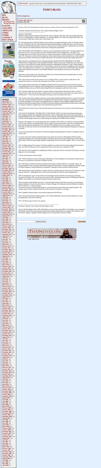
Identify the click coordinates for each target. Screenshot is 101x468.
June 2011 (5, 361)
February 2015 (6, 286)
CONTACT (7, 37)
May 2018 (5, 221)
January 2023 (6, 126)
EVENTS (6, 26)
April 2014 (5, 303)
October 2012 (6, 334)
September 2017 (7, 234)
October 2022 (6, 131)
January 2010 (6, 389)
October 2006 (6, 455)
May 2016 (5, 261)
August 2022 (6, 135)
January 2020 (6, 187)
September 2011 (7, 355)
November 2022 (7, 130)
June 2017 (5, 239)
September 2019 (7, 194)
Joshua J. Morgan (71, 239)
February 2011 (6, 367)
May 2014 (5, 302)
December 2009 (6, 391)
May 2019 (5, 200)
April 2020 (5, 182)
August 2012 (6, 337)
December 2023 (6, 108)
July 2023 (5, 116)
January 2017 (6, 248)
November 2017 (7, 231)
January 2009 (6, 409)
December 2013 (6, 310)
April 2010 (5, 384)
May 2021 (5, 160)
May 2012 (5, 342)
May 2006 (5, 463)
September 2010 (7, 376)
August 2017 (6, 236)
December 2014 (6, 290)
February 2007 (6, 448)
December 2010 (6, 371)
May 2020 (5, 180)
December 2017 (6, 229)
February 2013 (6, 327)
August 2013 (6, 317)
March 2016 (5, 264)
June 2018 (5, 219)
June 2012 (5, 340)
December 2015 (6, 269)
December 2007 (6, 431)
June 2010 (5, 381)
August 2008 (6, 418)
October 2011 (6, 354)
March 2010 (5, 386)
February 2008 (6, 428)
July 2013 (5, 318)
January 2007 (6, 450)
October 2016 (6, 253)
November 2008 (7, 413)
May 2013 (5, 322)
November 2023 (7, 109)
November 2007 (7, 433)
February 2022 (6, 145)
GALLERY (7, 28)
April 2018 (5, 222)
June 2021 (5, 158)
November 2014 (7, 291)
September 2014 (7, 295)
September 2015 (7, 275)
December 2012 (6, 330)
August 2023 (6, 114)
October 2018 (6, 212)
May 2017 (5, 241)
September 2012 (7, 335)
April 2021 (5, 162)
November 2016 (7, 251)
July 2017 (5, 237)
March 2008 (5, 426)
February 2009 (6, 408)
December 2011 (6, 350)
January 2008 (6, 430)
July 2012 (5, 339)
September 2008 (7, 416)
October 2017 (6, 232)
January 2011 (6, 369)
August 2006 (6, 458)
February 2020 (6, 185)
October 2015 (6, 273)
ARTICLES (7, 30)
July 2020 (5, 177)
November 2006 (7, 453)
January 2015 (6, 288)
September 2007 (7, 436)
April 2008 (5, 425)
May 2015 (5, 281)
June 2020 (5, 178)
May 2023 (5, 119)
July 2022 (5, 136)
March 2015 (5, 285)
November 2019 (7, 190)
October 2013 (6, 313)
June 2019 (5, 199)
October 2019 (6, 192)
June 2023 (5, 118)
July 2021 (5, 157)
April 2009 (5, 404)
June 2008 (5, 421)
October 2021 (6, 151)
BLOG (5, 17)
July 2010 (5, 379)
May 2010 (5, 382)
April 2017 (5, 243)
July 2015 (5, 278)
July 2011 (5, 359)
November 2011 (7, 352)
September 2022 (7, 133)
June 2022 (5, 138)
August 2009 (6, 398)
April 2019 (5, 202)
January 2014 (6, 308)
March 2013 (5, 325)
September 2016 (7, 254)
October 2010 (6, 374)
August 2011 (6, 357)
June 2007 (5, 441)
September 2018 (7, 214)
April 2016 (5, 263)
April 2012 (5, 344)
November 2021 (7, 150)
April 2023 (5, 121)
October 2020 (6, 172)
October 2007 (6, 435)
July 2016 (5, 258)
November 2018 (7, 210)
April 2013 (5, 323)
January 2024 (6, 106)
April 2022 (5, 141)
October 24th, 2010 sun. (25, 20)
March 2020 (5, 184)
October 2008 (6, 414)
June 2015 (5, 280)
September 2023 (7, 113)
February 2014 (6, 307)
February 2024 (6, 104)
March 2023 (5, 123)
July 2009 (5, 399)
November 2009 (7, 393)
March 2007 (5, 446)
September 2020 (7, 173)
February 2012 (6, 347)
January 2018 (6, 227)
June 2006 (5, 462)
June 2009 (5, 401)
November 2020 (7, 170)
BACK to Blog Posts (23, 16)
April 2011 (5, 364)
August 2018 (6, 216)
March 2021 (5, 163)
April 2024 (5, 101)
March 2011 (5, 366)
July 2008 (5, 420)
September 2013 (7, 315)
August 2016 (6, 256)
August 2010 (6, 377)
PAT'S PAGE (7, 40)
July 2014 (5, 298)
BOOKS (5, 20)
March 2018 (5, 224)
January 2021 (6, 167)
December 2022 (6, 128)
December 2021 (6, 148)
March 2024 (5, 103)
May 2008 (5, 423)
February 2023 (6, 125)
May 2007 (5, 443)
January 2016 (6, 268)
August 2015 (6, 276)
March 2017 (5, 244)
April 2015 (5, 283)
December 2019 (6, 189)
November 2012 (7, 332)
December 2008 (6, 411)
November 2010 (7, 372)
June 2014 (5, 300)
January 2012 (6, 349)
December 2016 (6, 249)
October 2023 (6, 111)
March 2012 (5, 345)
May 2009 (5, 403)
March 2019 (5, 204)
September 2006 (7, 457)
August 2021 (6, 155)
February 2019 (6, 205)
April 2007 (5, 445)
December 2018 (6, 209)
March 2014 (5, 305)
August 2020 (6, 175)
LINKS (5, 33)
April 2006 (5, 465)
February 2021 (6, 165)
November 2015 (7, 271)
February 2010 (6, 387)
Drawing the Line (9, 21)
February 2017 (6, 246)
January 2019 (6, 207)
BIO (4, 15)
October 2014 (6, 293)
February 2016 (6, 266)
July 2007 (5, 440)
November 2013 (7, 312)
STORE (5, 35)
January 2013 (6, 328)
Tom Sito (37, 239)
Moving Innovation (9, 23)
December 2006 (6, 452)
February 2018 (6, 226)
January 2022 (6, 146)
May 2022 (5, 140)
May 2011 (5, 362)
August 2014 (6, 296)
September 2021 (7, 153)
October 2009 (6, 394)
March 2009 (5, 406)
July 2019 (5, 197)
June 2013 (5, 320)
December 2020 (6, 168)
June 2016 (5, 259)
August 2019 (6, 195)
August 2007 (6, 438)
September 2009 (7, 396)
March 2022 (5, 143)
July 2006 (5, 460)
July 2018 (5, 217)
